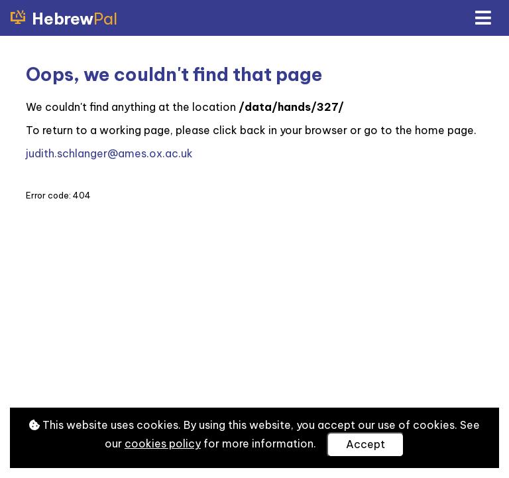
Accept (365, 444)
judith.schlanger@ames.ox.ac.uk (109, 153)
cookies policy (163, 443)
